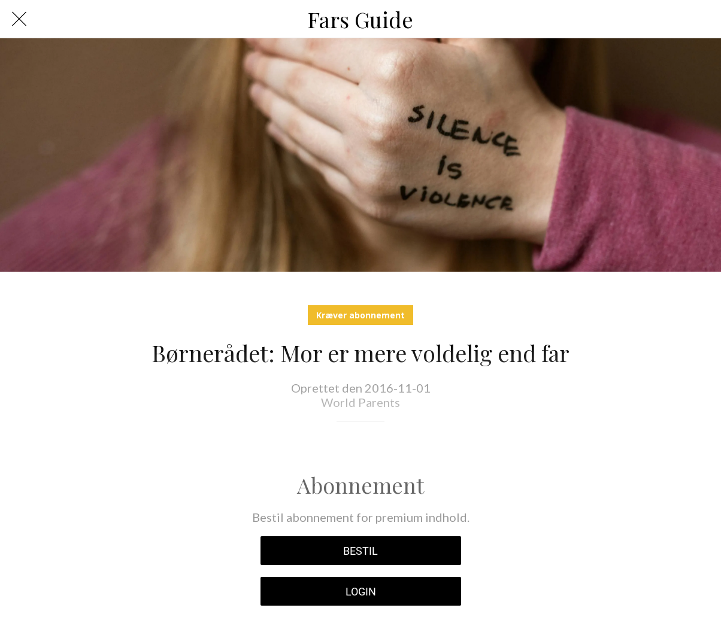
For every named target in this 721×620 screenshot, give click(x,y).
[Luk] (19, 19)
